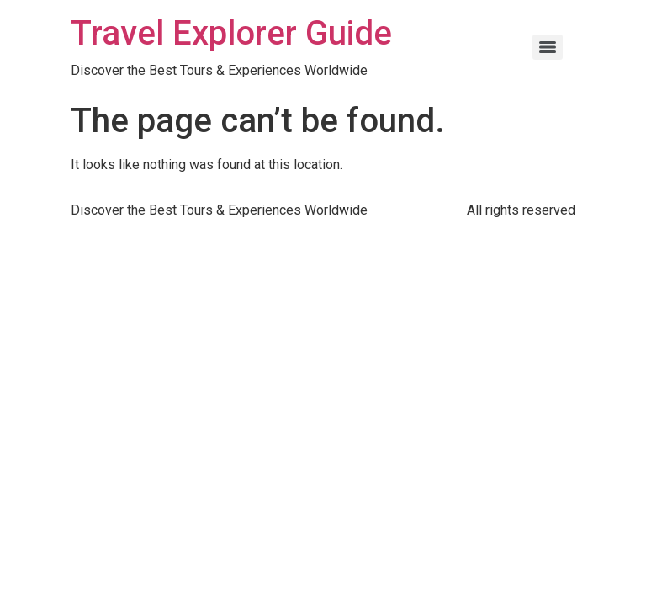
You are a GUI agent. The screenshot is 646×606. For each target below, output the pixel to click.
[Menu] (547, 47)
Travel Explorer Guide (231, 33)
